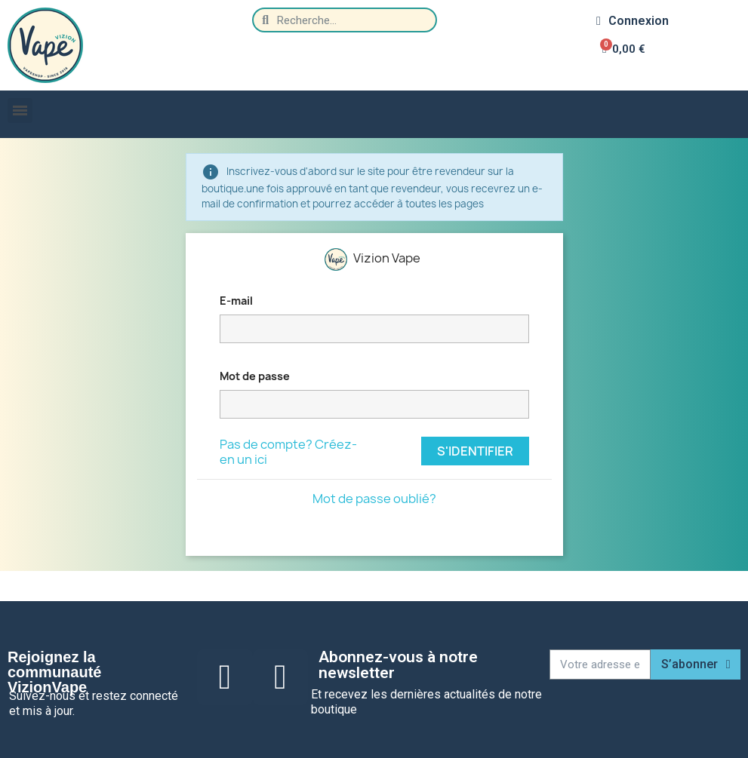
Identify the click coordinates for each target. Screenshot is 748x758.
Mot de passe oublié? (374, 498)
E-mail (236, 300)
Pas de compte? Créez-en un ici (288, 452)
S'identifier (475, 451)
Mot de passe (255, 376)
